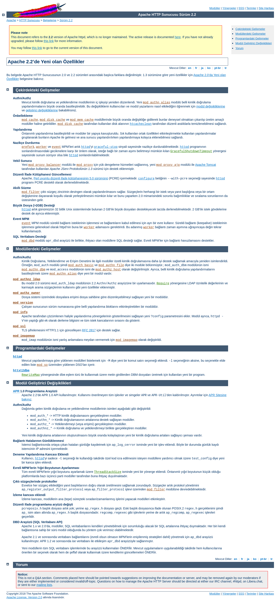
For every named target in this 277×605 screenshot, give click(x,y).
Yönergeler (229, 8)
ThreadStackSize (107, 472)
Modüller (214, 8)
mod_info (20, 312)
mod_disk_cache (52, 120)
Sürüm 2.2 (66, 20)
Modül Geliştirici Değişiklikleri (253, 43)
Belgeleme (49, 20)
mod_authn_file (111, 265)
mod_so (42, 365)
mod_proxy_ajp (168, 165)
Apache (11, 20)
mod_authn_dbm (33, 269)
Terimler (251, 8)
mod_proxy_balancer (44, 165)
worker (41, 147)
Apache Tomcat (205, 164)
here (178, 37)
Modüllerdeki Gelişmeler (250, 33)
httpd (85, 147)
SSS (241, 8)
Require (162, 283)
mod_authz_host (108, 269)
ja (202, 68)
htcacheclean (141, 124)
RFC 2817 (89, 330)
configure (146, 178)
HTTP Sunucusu (29, 20)
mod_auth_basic (81, 265)
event (56, 147)
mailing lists (44, 585)
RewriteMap (31, 375)
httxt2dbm (21, 370)
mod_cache (30, 120)
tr (226, 68)
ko (208, 68)
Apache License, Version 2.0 (24, 597)
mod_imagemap (24, 336)
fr (196, 68)
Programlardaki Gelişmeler (252, 38)
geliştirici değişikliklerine (42, 110)
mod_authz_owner (26, 293)
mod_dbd (28, 240)
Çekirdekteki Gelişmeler (250, 29)
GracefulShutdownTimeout (191, 151)
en (189, 68)
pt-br (218, 68)
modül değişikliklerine (210, 106)
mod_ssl (19, 326)
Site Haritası (266, 8)
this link (49, 41)
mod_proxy (84, 165)
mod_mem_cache (82, 120)
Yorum (239, 48)
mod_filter (31, 192)
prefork (28, 147)
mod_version (23, 302)
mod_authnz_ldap (26, 279)
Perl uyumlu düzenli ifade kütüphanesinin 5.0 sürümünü (71, 178)
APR (16, 391)
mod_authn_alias (156, 102)
